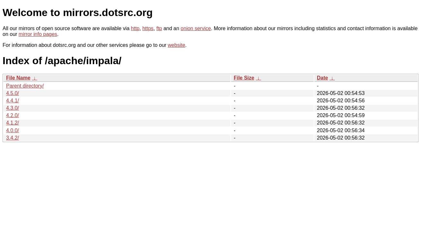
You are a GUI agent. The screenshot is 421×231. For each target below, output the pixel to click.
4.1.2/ (12, 122)
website (176, 45)
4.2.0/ (12, 115)
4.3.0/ (12, 108)
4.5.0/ (12, 93)
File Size (244, 78)
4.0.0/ (12, 130)
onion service (196, 28)
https (148, 28)
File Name (18, 78)
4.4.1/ (12, 100)
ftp (159, 28)
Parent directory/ (25, 86)
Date (322, 78)
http (135, 28)
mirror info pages (38, 34)
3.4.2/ (12, 138)
